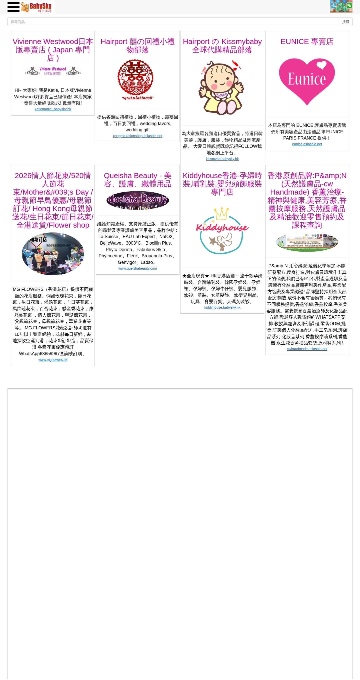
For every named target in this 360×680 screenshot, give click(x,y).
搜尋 (345, 22)
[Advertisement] (180, 424)
